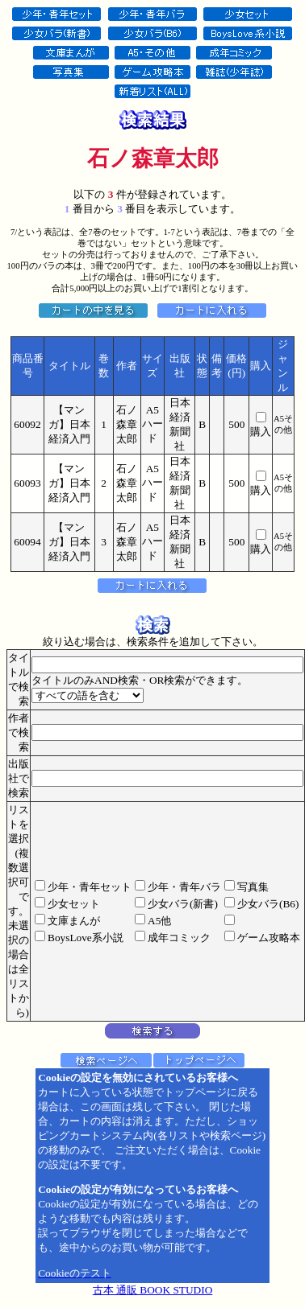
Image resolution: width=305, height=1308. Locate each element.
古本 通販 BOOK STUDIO (153, 1290)
